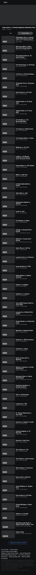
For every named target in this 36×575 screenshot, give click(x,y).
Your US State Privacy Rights (9, 551)
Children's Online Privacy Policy (9, 553)
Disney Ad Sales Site (14, 556)
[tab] (10, 33)
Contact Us (4, 556)
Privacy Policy (14, 549)
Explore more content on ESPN (18, 542)
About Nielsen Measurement (9, 555)
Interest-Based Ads (25, 553)
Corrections (4, 558)
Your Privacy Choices (24, 555)
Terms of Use (4, 549)
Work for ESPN (26, 556)
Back (4, 2)
